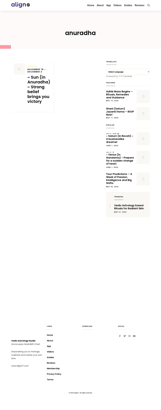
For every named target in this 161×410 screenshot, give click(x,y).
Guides (128, 5)
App (108, 5)
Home (90, 5)
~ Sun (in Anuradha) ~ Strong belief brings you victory (39, 86)
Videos (117, 5)
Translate (125, 76)
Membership (53, 368)
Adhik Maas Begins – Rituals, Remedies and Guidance (119, 94)
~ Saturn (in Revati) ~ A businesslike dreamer (120, 138)
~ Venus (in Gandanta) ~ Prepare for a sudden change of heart (120, 158)
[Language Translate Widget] (128, 72)
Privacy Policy (54, 374)
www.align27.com (20, 365)
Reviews (139, 5)
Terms (50, 379)
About (100, 5)
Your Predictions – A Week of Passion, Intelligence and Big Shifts (119, 178)
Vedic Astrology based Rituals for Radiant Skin (129, 207)
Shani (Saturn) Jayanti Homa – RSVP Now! (120, 111)
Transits (32, 64)
